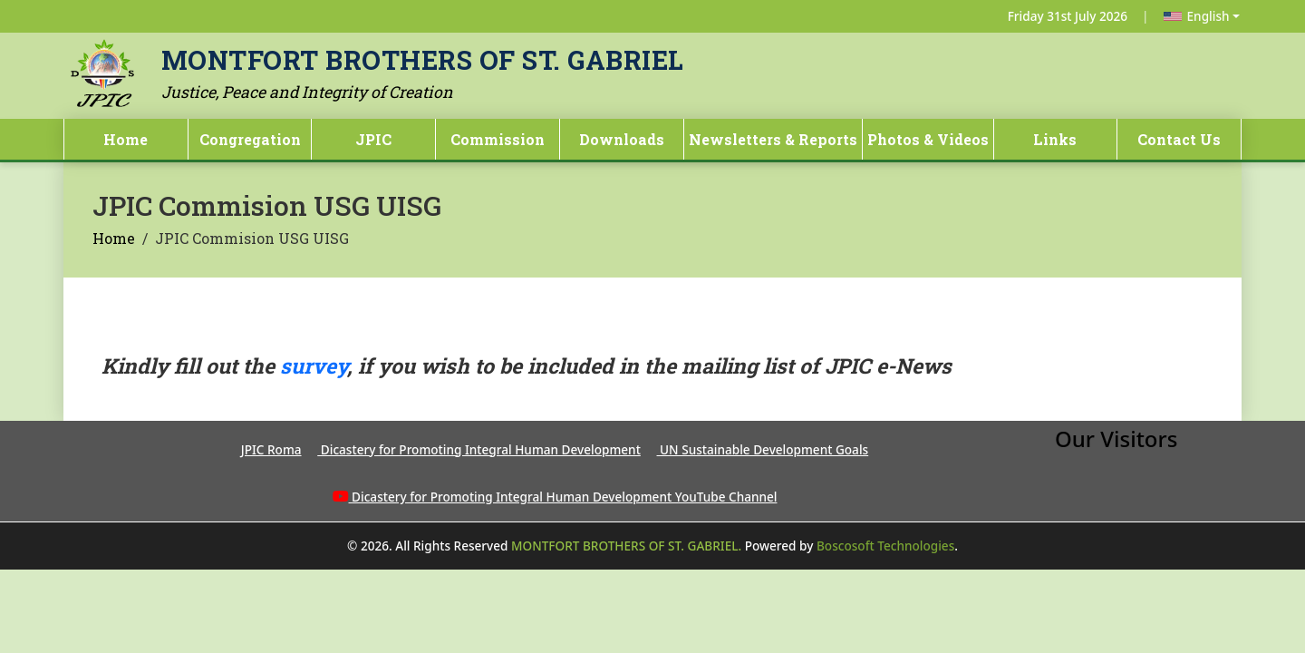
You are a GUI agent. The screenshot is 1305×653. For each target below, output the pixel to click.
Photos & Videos (928, 139)
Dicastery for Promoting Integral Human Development (479, 449)
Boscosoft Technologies (885, 545)
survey (313, 365)
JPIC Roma (271, 449)
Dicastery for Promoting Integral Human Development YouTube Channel (564, 496)
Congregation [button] (250, 139)
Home (125, 139)
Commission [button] (497, 139)
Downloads (621, 139)
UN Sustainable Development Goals (763, 449)
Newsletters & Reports (773, 139)
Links (1055, 139)
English (1197, 15)
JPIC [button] (373, 139)
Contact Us (1179, 139)
